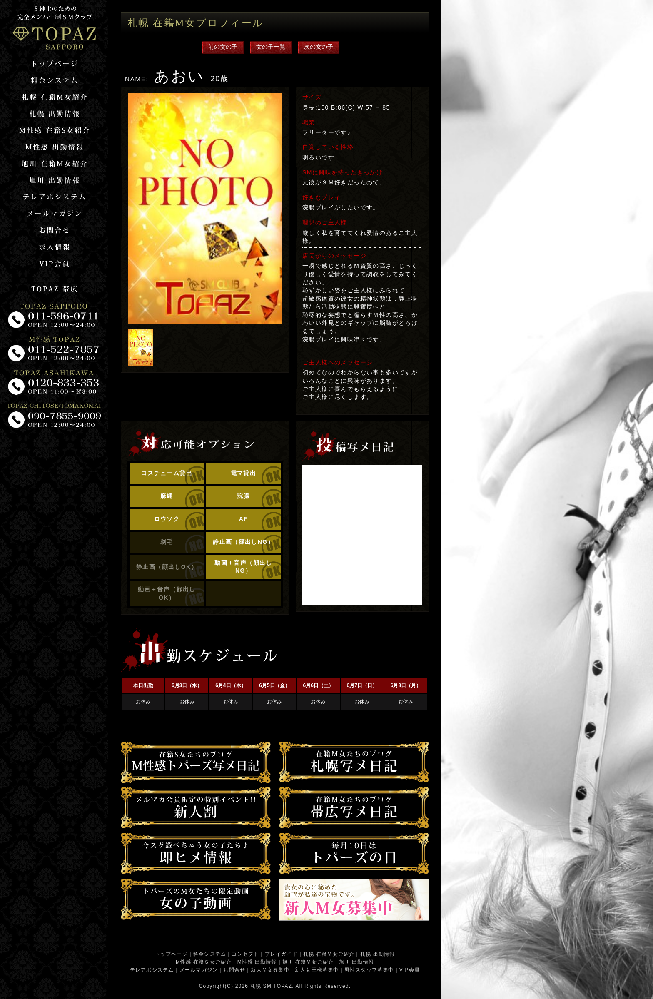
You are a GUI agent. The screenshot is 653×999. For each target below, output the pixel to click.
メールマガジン (198, 970)
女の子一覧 (270, 46)
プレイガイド (281, 954)
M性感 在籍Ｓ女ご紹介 (204, 962)
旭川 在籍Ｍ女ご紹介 (308, 962)
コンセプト (245, 954)
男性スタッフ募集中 (369, 970)
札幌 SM (261, 986)
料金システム (209, 954)
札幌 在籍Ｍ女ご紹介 (328, 954)
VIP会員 (409, 970)
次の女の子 (318, 46)
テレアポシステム (152, 970)
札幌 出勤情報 (377, 954)
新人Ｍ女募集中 (270, 970)
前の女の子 (222, 46)
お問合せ (234, 970)
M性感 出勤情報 (257, 962)
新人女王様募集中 (317, 970)
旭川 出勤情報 (356, 962)
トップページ (171, 954)
